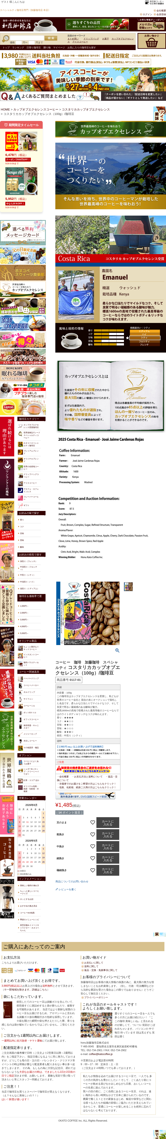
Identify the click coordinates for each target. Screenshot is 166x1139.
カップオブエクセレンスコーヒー (35, 109)
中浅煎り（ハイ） (27, 582)
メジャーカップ (27, 734)
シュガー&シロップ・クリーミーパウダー (28, 771)
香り (22, 520)
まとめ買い (73, 38)
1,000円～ (24, 606)
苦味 (22, 540)
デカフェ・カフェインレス (28, 490)
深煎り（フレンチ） (28, 561)
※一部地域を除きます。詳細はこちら (25, 989)
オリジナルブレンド (28, 460)
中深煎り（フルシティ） (28, 568)
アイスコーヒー (80, 41)
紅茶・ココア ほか (28, 780)
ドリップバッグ (91, 38)
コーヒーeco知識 (27, 913)
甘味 (22, 533)
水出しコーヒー (27, 741)
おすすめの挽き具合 (28, 906)
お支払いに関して (93, 962)
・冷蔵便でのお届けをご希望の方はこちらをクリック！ (86, 783)
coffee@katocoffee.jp (100, 1054)
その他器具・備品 (28, 748)
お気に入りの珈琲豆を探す (82, 47)
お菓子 (105, 38)
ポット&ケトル (27, 713)
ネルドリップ (26, 692)
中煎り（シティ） (27, 575)
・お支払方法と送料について (87, 776)
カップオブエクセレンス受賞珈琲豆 (28, 426)
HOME (5, 109)
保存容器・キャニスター (28, 726)
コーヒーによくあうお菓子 (28, 762)
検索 (51, 38)
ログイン (147, 14)
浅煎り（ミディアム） (29, 588)
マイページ (59, 47)
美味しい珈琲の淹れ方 (29, 885)
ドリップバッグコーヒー (28, 475)
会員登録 (161, 14)
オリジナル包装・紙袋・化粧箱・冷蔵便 (28, 788)
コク (22, 527)
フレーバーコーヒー (28, 498)
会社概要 (161, 10)
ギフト (23, 506)
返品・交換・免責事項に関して (100, 970)
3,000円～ (24, 620)
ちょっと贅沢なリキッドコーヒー (28, 648)
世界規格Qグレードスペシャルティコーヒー (29, 435)
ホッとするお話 (26, 899)
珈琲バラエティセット (28, 663)
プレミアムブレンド (28, 452)
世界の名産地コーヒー (28, 467)
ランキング (18, 47)
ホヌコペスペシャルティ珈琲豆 (28, 444)
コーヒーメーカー (28, 685)
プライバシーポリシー (96, 997)
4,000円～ (24, 626)
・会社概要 (63, 776)
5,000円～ (24, 633)
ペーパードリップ (28, 678)
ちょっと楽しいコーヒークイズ (29, 892)
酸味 (22, 547)
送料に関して (91, 966)
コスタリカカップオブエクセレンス (86, 109)
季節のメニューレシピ (29, 919)
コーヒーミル (26, 706)
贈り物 (47, 47)
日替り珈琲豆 (34, 47)
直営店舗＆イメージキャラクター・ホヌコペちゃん (29, 927)
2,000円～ (24, 613)
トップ (6, 47)
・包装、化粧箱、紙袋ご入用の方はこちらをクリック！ (86, 787)
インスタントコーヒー (28, 655)
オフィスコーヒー (28, 719)
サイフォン (25, 699)
